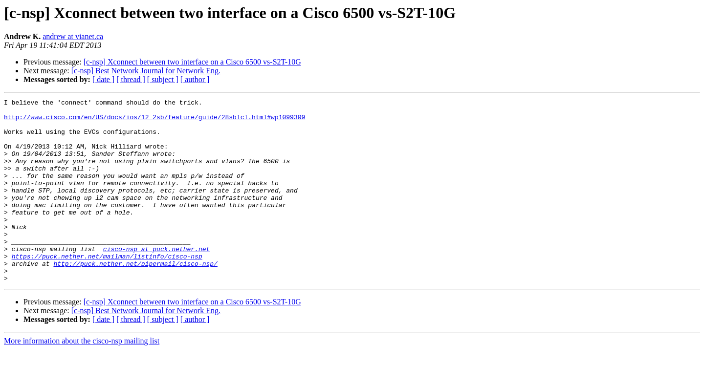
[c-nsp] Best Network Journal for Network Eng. (145, 70)
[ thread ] (130, 79)
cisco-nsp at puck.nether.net (156, 279)
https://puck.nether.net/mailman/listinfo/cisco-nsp (107, 288)
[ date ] (103, 79)
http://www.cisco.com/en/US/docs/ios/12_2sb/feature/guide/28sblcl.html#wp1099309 (154, 121)
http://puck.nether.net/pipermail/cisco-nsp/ (135, 297)
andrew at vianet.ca (73, 36)
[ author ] (195, 79)
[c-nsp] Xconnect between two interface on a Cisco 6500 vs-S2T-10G (192, 62)
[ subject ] (162, 79)
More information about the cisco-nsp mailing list (81, 377)
